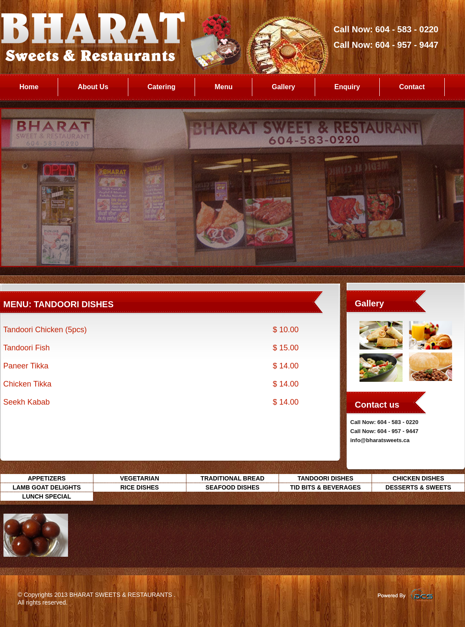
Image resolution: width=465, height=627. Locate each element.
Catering (162, 86)
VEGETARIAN (139, 478)
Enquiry (347, 86)
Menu (223, 86)
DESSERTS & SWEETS (418, 487)
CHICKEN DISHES (418, 478)
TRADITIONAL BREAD (232, 478)
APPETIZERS (46, 478)
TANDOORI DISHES (325, 478)
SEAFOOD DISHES (232, 487)
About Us (93, 86)
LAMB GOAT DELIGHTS (46, 487)
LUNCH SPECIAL (46, 496)
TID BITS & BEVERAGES (325, 487)
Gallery (283, 86)
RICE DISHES (139, 487)
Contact (412, 86)
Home (28, 86)
